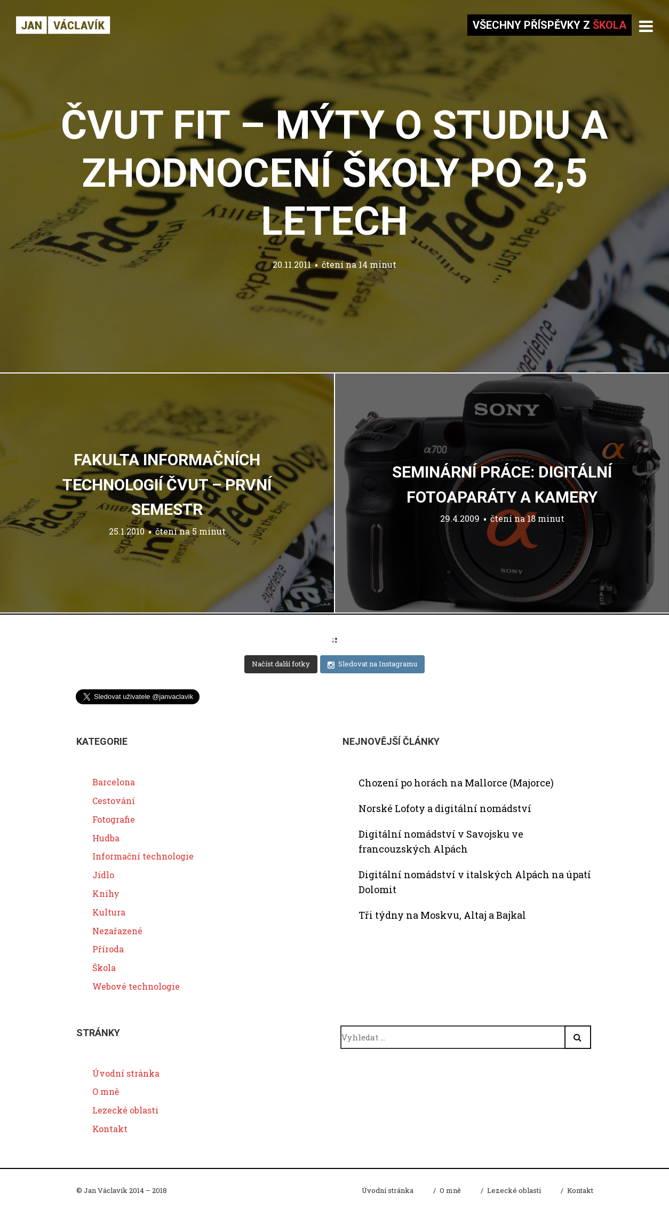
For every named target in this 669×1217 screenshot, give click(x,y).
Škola (104, 967)
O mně (105, 1091)
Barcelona (113, 782)
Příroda (108, 948)
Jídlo (103, 874)
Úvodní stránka (126, 1073)
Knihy (106, 893)
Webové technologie (136, 986)
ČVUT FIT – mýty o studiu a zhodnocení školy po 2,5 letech (334, 172)
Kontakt (110, 1128)
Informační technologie (143, 856)
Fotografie (113, 819)
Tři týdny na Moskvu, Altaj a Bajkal (442, 915)
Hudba (106, 838)
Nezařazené (117, 930)
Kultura (108, 912)
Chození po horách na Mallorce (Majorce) (456, 782)
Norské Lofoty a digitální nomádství (445, 808)
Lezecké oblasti (125, 1110)
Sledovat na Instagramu (372, 664)
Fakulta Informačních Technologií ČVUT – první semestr (167, 484)
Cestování (113, 800)
